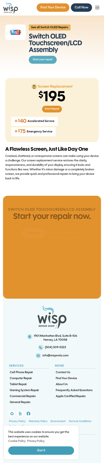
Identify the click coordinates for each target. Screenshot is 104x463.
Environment (58, 421)
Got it (41, 450)
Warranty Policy (38, 421)
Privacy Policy (17, 421)
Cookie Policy (17, 441)
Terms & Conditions (80, 421)
